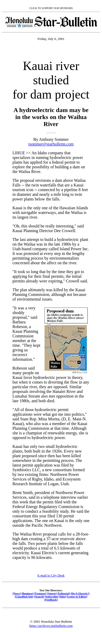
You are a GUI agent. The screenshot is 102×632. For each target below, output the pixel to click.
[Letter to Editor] (77, 596)
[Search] (39, 596)
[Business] (27, 593)
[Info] (62, 596)
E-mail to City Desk (50, 575)
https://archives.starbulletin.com (51, 626)
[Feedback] (51, 599)
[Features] (40, 593)
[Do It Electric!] (80, 593)
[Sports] (52, 593)
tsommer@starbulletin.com (50, 144)
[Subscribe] (51, 596)
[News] (16, 593)
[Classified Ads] (24, 596)
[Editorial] (63, 593)
